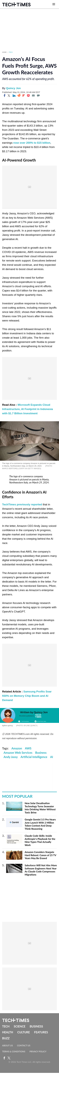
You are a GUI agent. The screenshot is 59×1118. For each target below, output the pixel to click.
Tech (11, 52)
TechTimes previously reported (22, 504)
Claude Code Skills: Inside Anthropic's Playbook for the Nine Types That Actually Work (40, 840)
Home (4, 52)
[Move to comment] (38, 95)
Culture (23, 1032)
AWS (28, 748)
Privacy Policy (37, 1051)
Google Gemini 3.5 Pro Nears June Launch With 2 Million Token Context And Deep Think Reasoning (40, 824)
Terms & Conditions (13, 1051)
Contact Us (23, 1045)
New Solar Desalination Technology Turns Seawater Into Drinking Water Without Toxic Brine (40, 808)
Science (19, 1026)
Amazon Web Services (18, 752)
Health (7, 1032)
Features (41, 1032)
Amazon (17, 748)
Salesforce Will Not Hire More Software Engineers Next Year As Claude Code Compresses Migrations (41, 870)
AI (51, 757)
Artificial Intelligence (34, 757)
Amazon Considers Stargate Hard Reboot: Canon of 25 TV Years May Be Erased (40, 855)
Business (41, 752)
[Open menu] (54, 4)
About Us (7, 1045)
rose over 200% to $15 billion (31, 142)
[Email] (33, 95)
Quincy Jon (13, 88)
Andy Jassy (11, 757)
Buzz (6, 1038)
